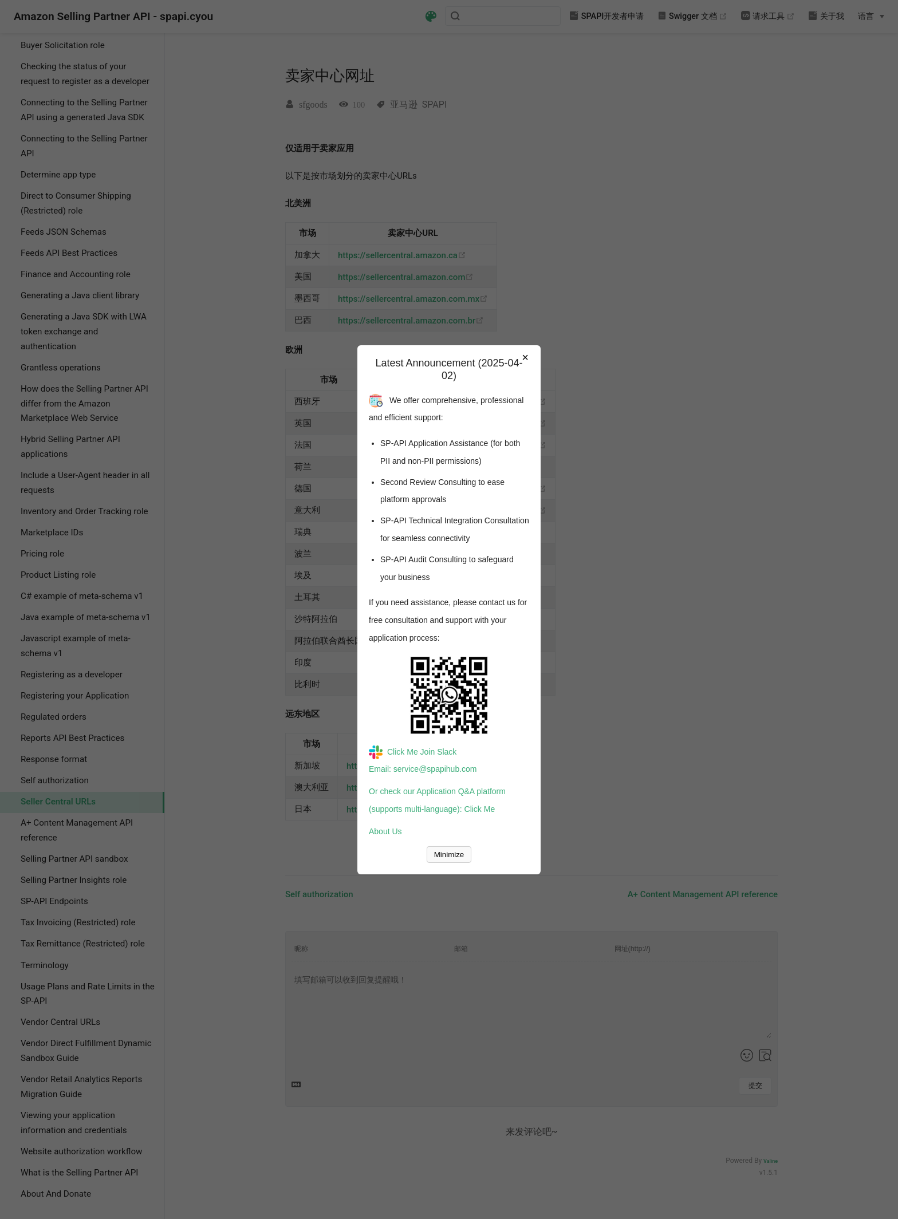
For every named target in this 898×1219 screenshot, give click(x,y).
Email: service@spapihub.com (423, 769)
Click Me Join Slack (412, 751)
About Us (385, 831)
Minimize (449, 854)
